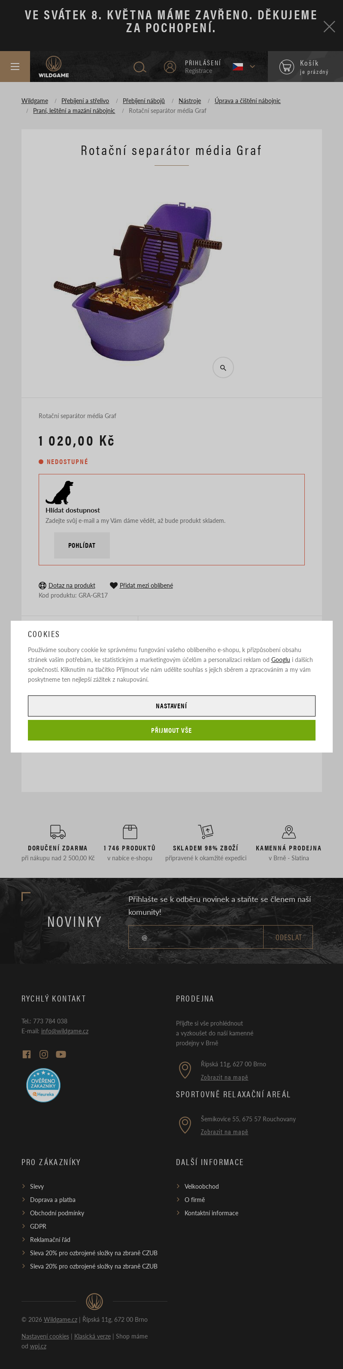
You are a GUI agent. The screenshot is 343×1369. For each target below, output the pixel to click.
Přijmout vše (171, 730)
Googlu (280, 659)
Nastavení (172, 705)
